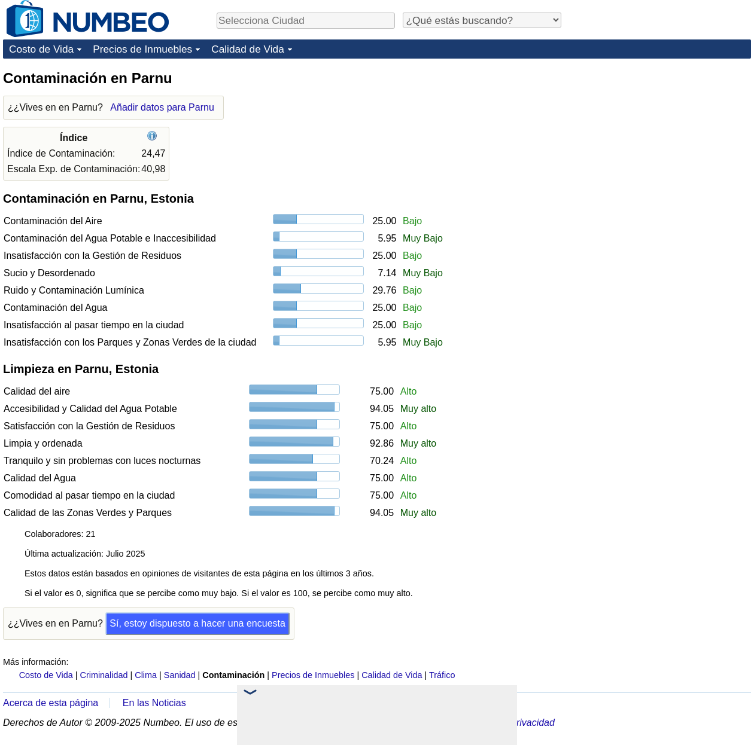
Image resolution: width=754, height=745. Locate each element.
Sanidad (180, 675)
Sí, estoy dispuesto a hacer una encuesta (197, 623)
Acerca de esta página (50, 703)
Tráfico (442, 675)
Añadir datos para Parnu (162, 107)
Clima (146, 675)
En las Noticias (154, 703)
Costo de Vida (41, 49)
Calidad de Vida (247, 49)
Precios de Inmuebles (142, 49)
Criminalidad (104, 675)
